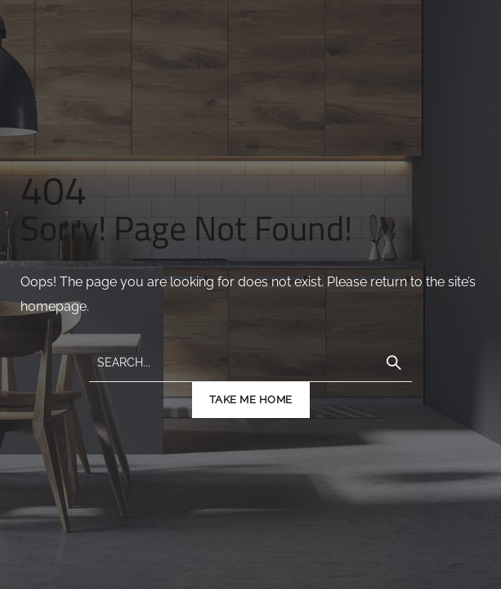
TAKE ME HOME (251, 399)
